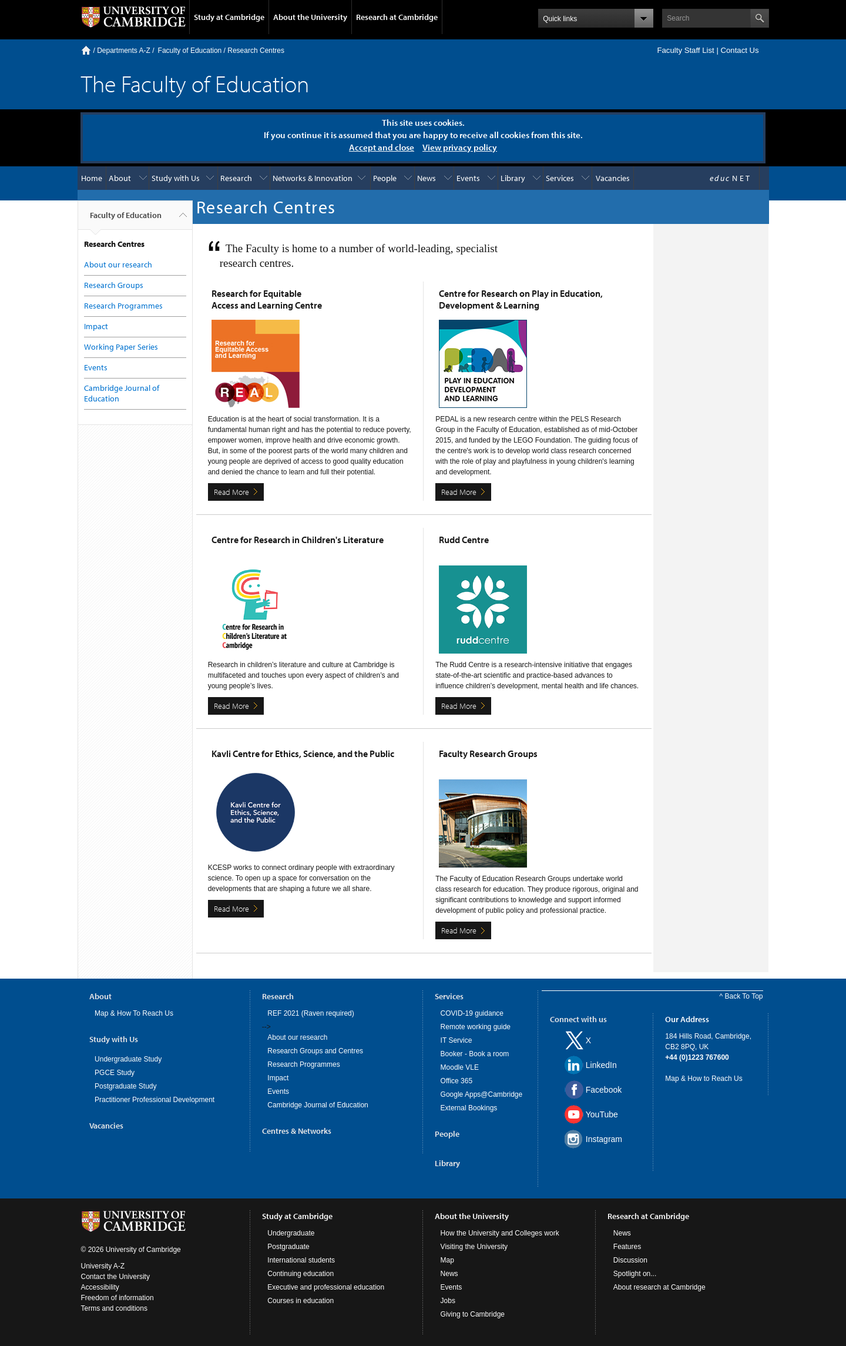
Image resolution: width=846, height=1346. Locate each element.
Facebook (604, 1089)
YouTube (602, 1114)
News (426, 178)
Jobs (448, 1301)
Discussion (630, 1260)
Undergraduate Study (128, 1059)
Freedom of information (117, 1298)
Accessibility (100, 1287)
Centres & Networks (296, 1131)
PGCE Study (115, 1073)
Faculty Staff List (685, 50)
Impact (96, 326)
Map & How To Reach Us (134, 1013)
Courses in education (300, 1301)
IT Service (456, 1040)
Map (447, 1260)
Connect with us (578, 1019)
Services (560, 178)
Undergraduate (290, 1233)
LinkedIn (601, 1065)
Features (627, 1247)
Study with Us (176, 178)
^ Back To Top (741, 996)
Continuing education (300, 1274)
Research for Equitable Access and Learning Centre (267, 299)
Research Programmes (123, 305)
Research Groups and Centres (315, 1051)
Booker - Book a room (475, 1054)
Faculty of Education (190, 50)
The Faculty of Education (195, 83)
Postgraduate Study (125, 1086)
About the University (310, 17)
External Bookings (469, 1108)
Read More (231, 492)
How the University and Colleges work (500, 1233)
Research (236, 178)
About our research (118, 264)
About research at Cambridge (659, 1287)
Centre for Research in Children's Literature (298, 539)
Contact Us (739, 50)
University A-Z (103, 1266)
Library (513, 178)
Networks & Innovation (312, 178)
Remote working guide (476, 1027)
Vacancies (613, 178)
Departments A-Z (123, 50)
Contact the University (115, 1277)
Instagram (604, 1139)
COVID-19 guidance (472, 1013)
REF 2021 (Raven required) (310, 1013)
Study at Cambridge (229, 17)
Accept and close (381, 147)
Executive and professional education (325, 1287)
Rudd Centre (464, 539)
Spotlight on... (634, 1274)
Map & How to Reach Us (703, 1078)
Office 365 (456, 1081)
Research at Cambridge (397, 17)
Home (86, 50)
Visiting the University (474, 1247)
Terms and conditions (114, 1308)
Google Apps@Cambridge (482, 1094)
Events (468, 178)
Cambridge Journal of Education (317, 1105)
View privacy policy (459, 147)
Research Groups (113, 285)
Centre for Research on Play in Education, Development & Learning (521, 299)
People (385, 178)
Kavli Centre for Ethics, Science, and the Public (303, 753)
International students (301, 1260)
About (120, 178)
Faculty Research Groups (488, 753)
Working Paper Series (121, 346)
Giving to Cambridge (473, 1314)
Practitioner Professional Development (154, 1100)
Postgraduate (288, 1247)
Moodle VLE (460, 1067)
